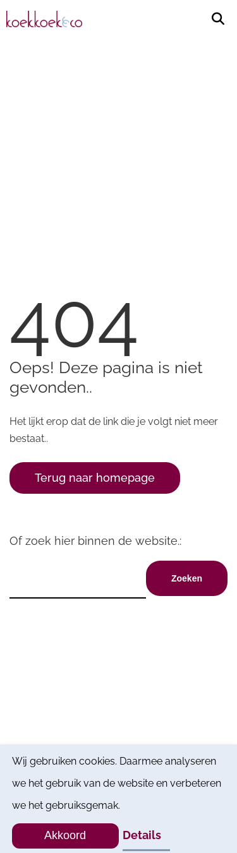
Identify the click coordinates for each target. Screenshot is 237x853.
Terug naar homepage (95, 477)
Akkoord (65, 835)
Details (142, 835)
